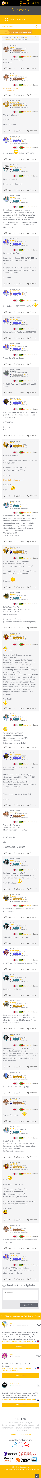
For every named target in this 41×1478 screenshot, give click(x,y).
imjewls (13, 240)
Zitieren (19, 68)
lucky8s (13, 371)
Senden (30, 1305)
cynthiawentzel (15, 399)
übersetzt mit (31, 57)
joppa (12, 1227)
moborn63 (13, 1074)
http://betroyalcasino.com (13, 480)
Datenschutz (24, 1467)
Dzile (11, 1355)
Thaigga (13, 715)
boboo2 (13, 594)
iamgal (12, 1128)
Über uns (13, 1435)
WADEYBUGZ (14, 812)
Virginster (13, 1255)
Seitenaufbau (34, 1469)
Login (18, 37)
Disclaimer (15, 1467)
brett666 (13, 443)
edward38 (13, 47)
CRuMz (12, 166)
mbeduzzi (13, 197)
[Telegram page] (14, 1444)
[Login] (33, 3)
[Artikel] (20, 3)
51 (38, 1384)
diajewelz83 (14, 950)
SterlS (12, 860)
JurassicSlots (14, 1384)
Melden (8, 68)
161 (38, 1355)
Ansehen (20, 1346)
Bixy (11, 1323)
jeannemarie (14, 138)
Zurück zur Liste (13, 19)
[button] (37, 1341)
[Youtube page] (26, 1444)
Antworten (33, 68)
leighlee (13, 896)
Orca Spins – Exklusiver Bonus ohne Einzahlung (18, 1341)
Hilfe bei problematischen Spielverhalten (15, 1469)
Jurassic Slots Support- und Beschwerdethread (18, 1400)
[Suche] (37, 26)
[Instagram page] (20, 1444)
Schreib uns (26, 1435)
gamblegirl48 (14, 635)
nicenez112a (14, 102)
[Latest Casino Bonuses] (5, 3)
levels (12, 503)
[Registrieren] (28, 3)
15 (38, 1324)
